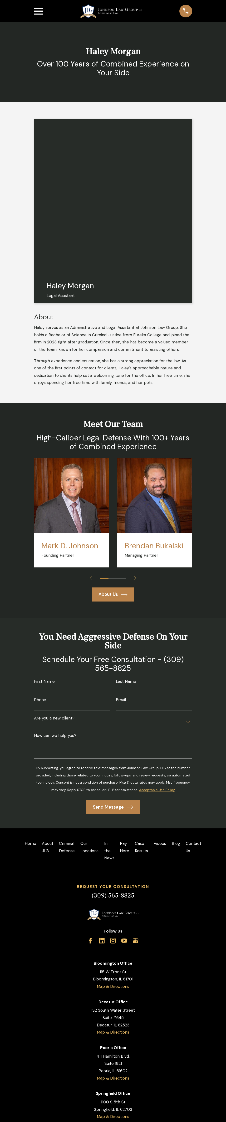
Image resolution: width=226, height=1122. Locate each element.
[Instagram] (113, 941)
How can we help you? (55, 736)
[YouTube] (124, 941)
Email (121, 700)
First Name (44, 681)
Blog (176, 843)
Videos (160, 843)
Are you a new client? (54, 718)
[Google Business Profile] (135, 941)
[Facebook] (90, 941)
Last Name (126, 681)
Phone (40, 700)
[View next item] (135, 578)
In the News (109, 851)
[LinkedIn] (102, 941)
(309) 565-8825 (113, 895)
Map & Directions (113, 986)
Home (30, 843)
